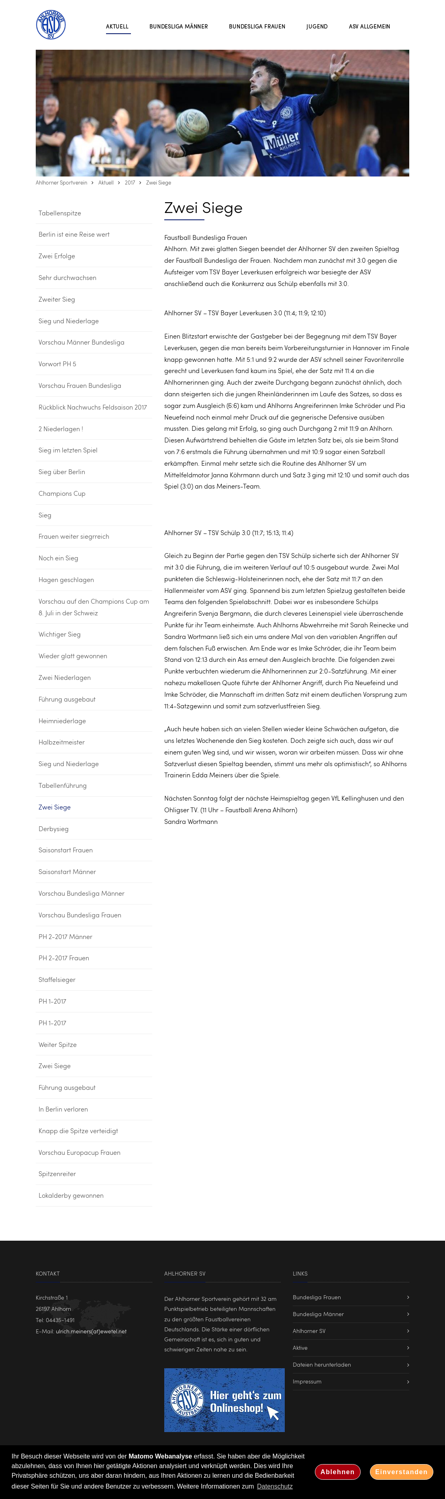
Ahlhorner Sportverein (61, 182)
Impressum (307, 1381)
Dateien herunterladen (322, 1364)
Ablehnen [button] (337, 1472)
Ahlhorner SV (309, 1331)
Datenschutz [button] (275, 1486)
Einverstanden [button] (401, 1472)
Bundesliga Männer (318, 1314)
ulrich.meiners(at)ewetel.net (91, 1331)
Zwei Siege (158, 182)
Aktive (300, 1347)
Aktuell (106, 182)
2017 (130, 182)
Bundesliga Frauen (317, 1297)
